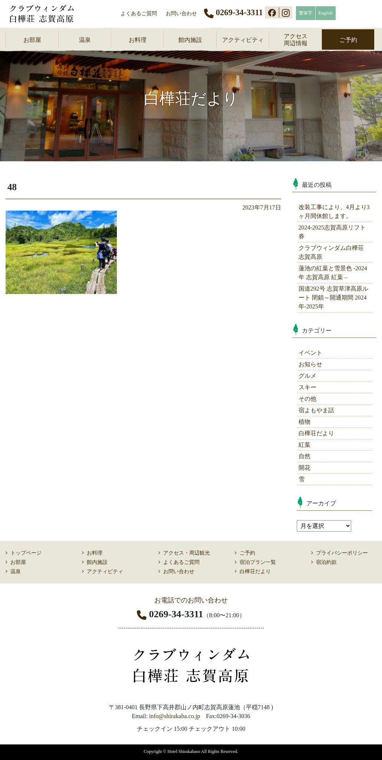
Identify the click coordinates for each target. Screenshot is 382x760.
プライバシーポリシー (342, 553)
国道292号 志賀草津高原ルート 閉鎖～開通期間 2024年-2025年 (333, 297)
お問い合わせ (181, 13)
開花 (304, 468)
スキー (307, 387)
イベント (310, 353)
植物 (304, 422)
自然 (304, 456)
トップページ (26, 553)
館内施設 (190, 40)
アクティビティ (243, 40)
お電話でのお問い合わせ (191, 600)
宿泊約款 (326, 562)
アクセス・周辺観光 (186, 553)
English (326, 13)
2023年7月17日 (262, 207)
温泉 (85, 40)
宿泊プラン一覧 (258, 562)
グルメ (307, 376)
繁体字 (305, 13)
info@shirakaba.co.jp (174, 716)
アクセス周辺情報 (295, 39)
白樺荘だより (316, 433)
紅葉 (304, 445)
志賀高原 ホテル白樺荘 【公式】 (47, 14)
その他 (307, 399)
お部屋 (32, 40)
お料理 (137, 40)
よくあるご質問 (139, 13)
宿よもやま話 (316, 410)
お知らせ (310, 364)
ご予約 (348, 40)
